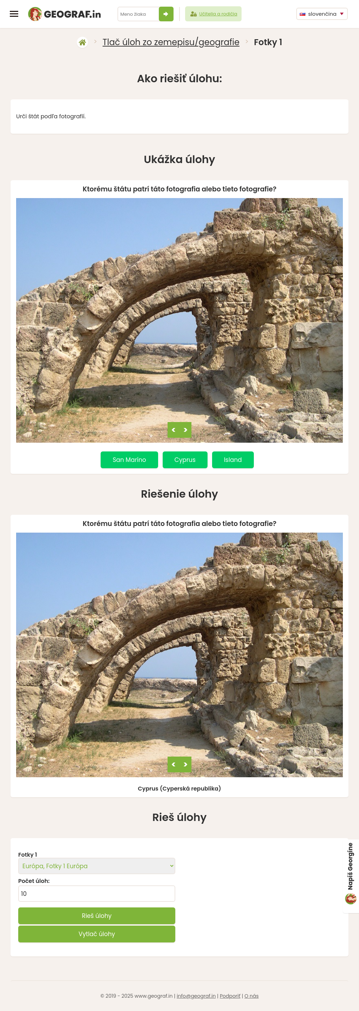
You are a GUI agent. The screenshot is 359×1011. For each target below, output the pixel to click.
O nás (251, 995)
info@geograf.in (196, 995)
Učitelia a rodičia (213, 14)
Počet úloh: (33, 881)
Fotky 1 (27, 855)
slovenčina (318, 13)
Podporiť (230, 995)
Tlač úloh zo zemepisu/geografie (171, 42)
